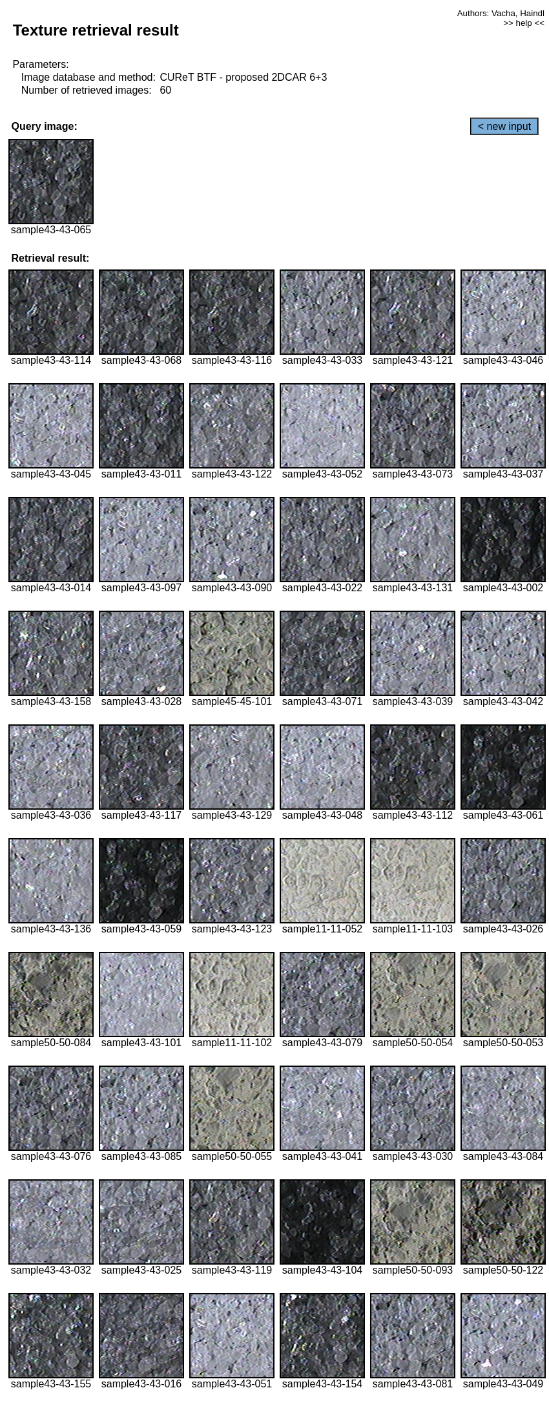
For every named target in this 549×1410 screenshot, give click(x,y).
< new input (504, 126)
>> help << (523, 23)
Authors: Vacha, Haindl (500, 13)
